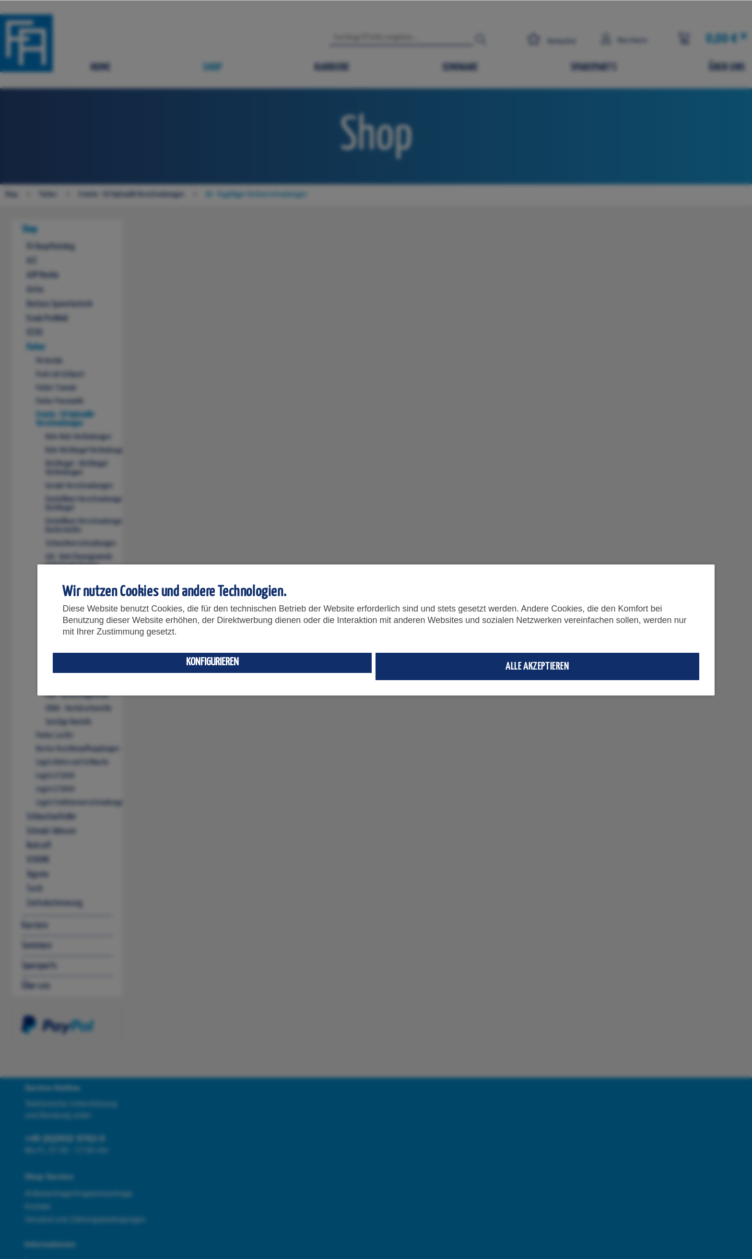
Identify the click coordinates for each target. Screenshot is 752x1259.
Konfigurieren (212, 662)
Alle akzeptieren (537, 666)
